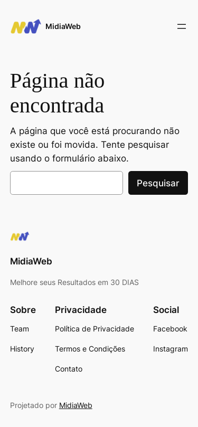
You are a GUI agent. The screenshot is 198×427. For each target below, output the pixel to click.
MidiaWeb (63, 26)
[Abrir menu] (181, 26)
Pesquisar (158, 183)
